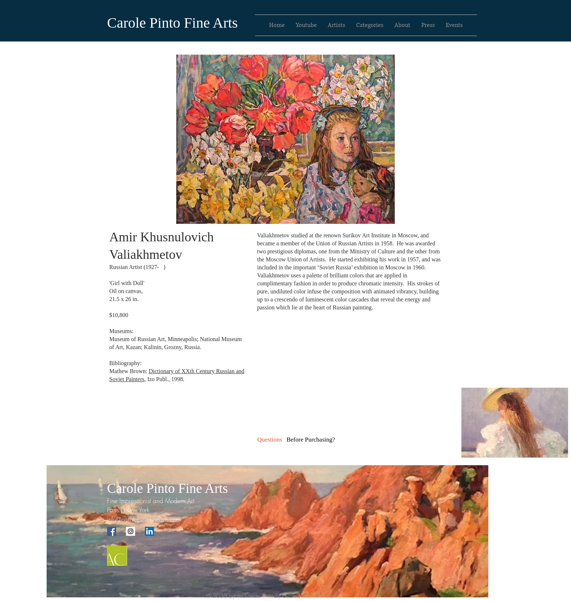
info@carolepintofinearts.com (144, 519)
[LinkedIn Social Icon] (149, 531)
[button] (311, 439)
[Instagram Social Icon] (130, 531)
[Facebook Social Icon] (111, 531)
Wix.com (325, 596)
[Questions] (269, 439)
